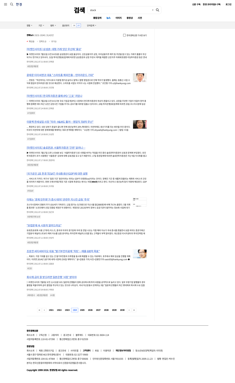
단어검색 (90, 25)
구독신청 (43, 334)
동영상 (130, 17)
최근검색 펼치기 (150, 10)
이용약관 (107, 350)
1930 (122, 309)
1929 (114, 309)
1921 (51, 309)
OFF (78, 25)
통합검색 (97, 17)
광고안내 (67, 334)
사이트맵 (74, 350)
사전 (140, 17)
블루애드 (79, 334)
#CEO (29, 268)
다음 (129, 310)
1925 (82, 309)
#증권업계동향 (32, 66)
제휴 (41, 350)
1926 (90, 309)
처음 (39, 310)
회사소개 (30, 334)
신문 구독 (196, 4)
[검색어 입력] (121, 10)
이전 (44, 310)
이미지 (118, 17)
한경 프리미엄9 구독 (211, 4)
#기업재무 (31, 113)
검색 (79, 10)
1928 (106, 309)
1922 (59, 309)
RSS (97, 350)
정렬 (28, 25)
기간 (40, 25)
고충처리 (55, 334)
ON (74, 25)
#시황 (52, 295)
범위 (52, 25)
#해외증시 (31, 295)
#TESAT (30, 190)
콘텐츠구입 (49, 350)
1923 (67, 309)
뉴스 (108, 17)
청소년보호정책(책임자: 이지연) (149, 350)
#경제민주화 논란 (33, 216)
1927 (98, 309)
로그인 (228, 4)
